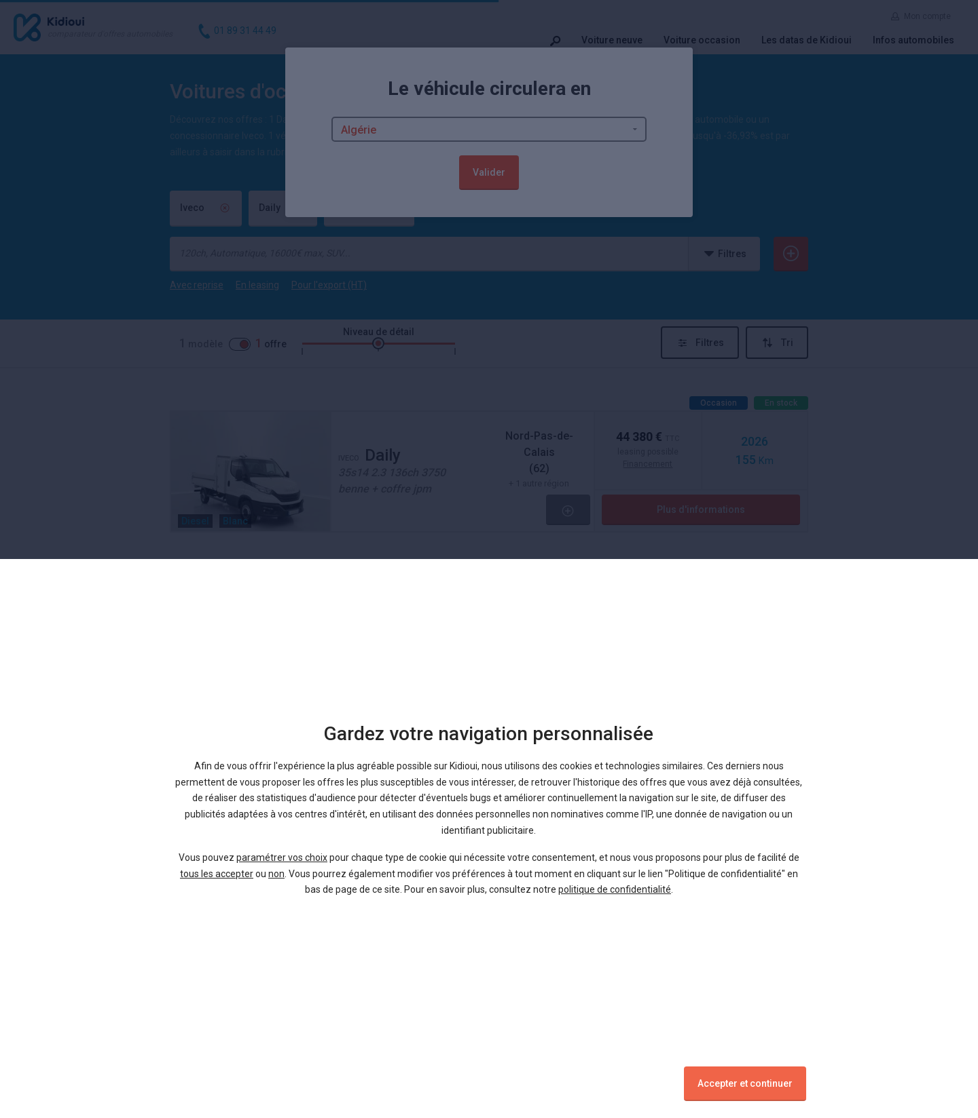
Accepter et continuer (745, 1083)
